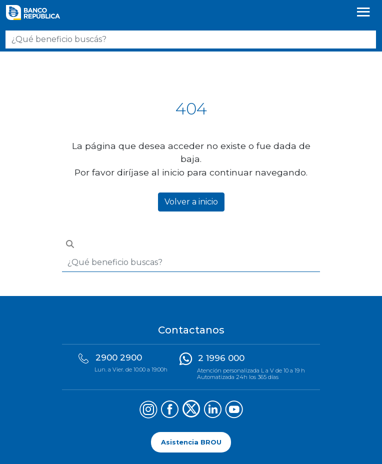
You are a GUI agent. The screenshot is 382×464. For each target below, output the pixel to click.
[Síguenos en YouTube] (234, 411)
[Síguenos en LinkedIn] (213, 411)
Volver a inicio (191, 201)
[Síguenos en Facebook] (169, 411)
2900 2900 (119, 357)
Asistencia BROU (191, 442)
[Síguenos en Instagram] (148, 411)
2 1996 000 (221, 358)
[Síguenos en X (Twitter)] (191, 411)
